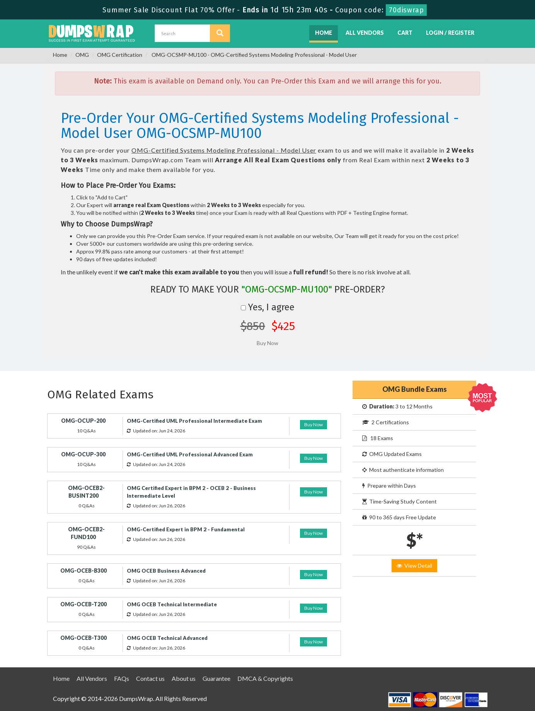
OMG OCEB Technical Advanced (167, 638)
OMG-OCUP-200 (83, 420)
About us (184, 678)
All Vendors (365, 32)
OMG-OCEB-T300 (83, 637)
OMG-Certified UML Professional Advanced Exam (190, 454)
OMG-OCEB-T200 (83, 604)
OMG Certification (119, 54)
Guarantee (216, 678)
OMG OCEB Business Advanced (166, 571)
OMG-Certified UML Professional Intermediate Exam (194, 421)
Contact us (150, 678)
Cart (404, 32)
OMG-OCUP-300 (83, 454)
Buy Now (313, 424)
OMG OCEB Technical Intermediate (172, 604)
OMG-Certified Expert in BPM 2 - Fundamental (186, 529)
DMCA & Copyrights (265, 678)
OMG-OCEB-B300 (83, 570)
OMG (82, 54)
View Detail (414, 565)
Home (323, 32)
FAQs (121, 678)
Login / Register (450, 32)
